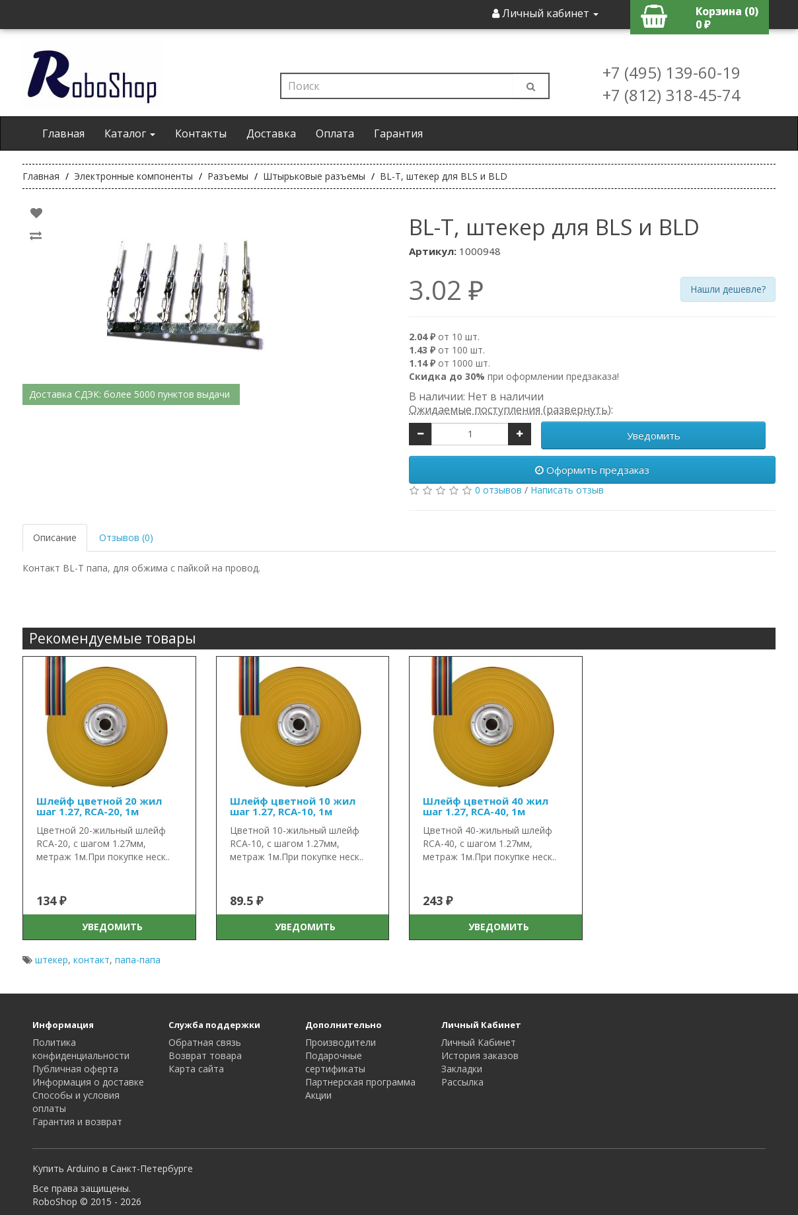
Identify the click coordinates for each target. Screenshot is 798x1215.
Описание (55, 537)
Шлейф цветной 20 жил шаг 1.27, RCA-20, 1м (99, 806)
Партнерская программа (360, 1082)
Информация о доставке (88, 1082)
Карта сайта (196, 1068)
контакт (91, 959)
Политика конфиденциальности (80, 1049)
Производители (340, 1042)
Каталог (129, 133)
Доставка (271, 133)
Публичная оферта (75, 1068)
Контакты (201, 133)
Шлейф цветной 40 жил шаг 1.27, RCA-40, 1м (485, 806)
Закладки (461, 1068)
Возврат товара (205, 1055)
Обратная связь (204, 1042)
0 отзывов (498, 490)
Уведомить (653, 435)
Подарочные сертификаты (335, 1062)
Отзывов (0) (126, 537)
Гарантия (398, 133)
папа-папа (138, 959)
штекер (51, 959)
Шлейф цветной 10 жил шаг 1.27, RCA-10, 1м (292, 806)
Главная (63, 133)
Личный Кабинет (478, 1042)
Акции (318, 1095)
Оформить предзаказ (592, 469)
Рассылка (462, 1082)
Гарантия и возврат (77, 1121)
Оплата (335, 133)
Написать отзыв (567, 490)
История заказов (480, 1055)
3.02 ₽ (446, 290)
